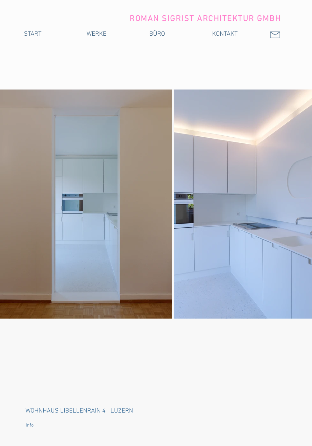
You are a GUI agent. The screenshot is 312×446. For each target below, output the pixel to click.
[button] (39, 425)
